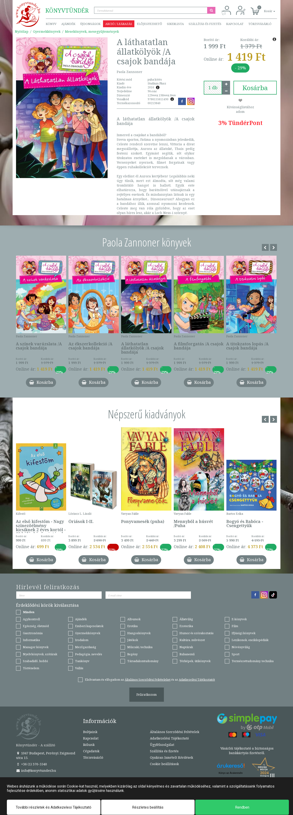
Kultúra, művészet (192, 640)
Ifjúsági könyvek (243, 633)
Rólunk (89, 744)
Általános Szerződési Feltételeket (148, 679)
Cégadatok (91, 751)
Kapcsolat (235, 24)
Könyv (51, 24)
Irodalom (81, 640)
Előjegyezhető (149, 24)
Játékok (132, 640)
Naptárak (186, 647)
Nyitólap (21, 31)
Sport (235, 654)
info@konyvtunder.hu (36, 770)
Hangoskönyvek (139, 633)
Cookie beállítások (164, 764)
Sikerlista (175, 24)
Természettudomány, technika (253, 661)
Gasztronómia (33, 633)
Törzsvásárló (259, 24)
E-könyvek (239, 619)
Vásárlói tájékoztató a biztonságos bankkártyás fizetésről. (247, 750)
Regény (132, 654)
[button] (264, 8)
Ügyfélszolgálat (162, 744)
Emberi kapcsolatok (89, 626)
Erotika (132, 626)
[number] (213, 88)
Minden (28, 612)
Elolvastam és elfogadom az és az (150, 679)
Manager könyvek (36, 647)
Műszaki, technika (139, 647)
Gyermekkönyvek (46, 31)
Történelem (31, 668)
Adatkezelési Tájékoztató (169, 738)
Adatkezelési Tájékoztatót (197, 679)
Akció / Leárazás (118, 24)
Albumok (134, 619)
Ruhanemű (187, 654)
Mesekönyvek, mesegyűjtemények (92, 31)
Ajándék (68, 24)
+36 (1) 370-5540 (31, 764)
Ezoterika (186, 626)
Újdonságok (90, 24)
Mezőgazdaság (85, 647)
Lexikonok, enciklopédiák (250, 640)
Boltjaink (90, 732)
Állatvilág (186, 619)
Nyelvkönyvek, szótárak (40, 654)
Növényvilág (241, 647)
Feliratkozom (146, 694)
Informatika (31, 640)
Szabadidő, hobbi (35, 661)
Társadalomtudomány (142, 661)
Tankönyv (82, 661)
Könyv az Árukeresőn (231, 773)
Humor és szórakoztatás (196, 633)
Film (235, 626)
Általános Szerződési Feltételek (174, 732)
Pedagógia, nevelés (88, 654)
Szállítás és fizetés (205, 24)
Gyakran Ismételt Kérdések (171, 757)
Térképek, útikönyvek (195, 661)
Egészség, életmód (36, 626)
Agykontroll (31, 619)
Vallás (79, 668)
